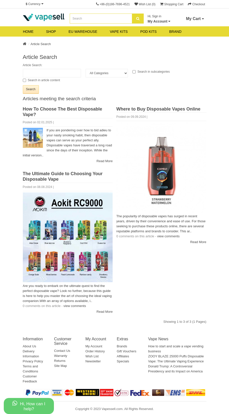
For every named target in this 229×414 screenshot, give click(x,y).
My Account (94, 346)
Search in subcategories (151, 71)
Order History (95, 351)
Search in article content (41, 80)
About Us (29, 346)
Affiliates (123, 356)
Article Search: (32, 65)
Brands (122, 346)
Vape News (158, 339)
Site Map (60, 366)
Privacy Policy (33, 361)
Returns (60, 361)
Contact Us (62, 351)
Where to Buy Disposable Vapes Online (158, 109)
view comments (168, 236)
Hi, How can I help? (28, 405)
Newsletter (93, 361)
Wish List (92, 356)
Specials (123, 361)
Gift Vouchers (126, 351)
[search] (138, 19)
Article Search (41, 44)
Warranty (60, 356)
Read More (105, 161)
